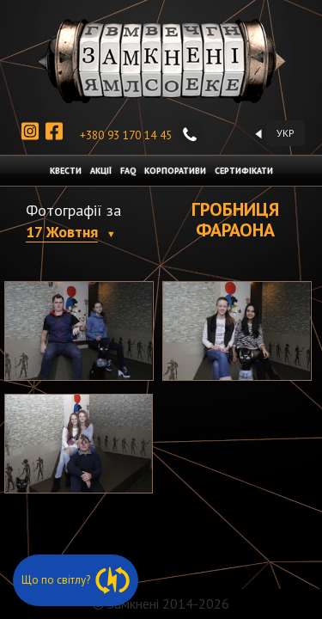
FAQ (128, 170)
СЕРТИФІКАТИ (244, 170)
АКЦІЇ (101, 170)
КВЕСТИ (66, 170)
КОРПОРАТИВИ (175, 170)
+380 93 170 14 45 (142, 135)
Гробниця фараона (235, 219)
